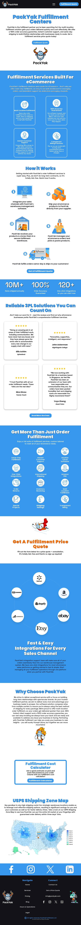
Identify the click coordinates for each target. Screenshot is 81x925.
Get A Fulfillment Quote (40, 271)
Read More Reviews (40, 415)
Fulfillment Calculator (40, 780)
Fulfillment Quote (69, 4)
